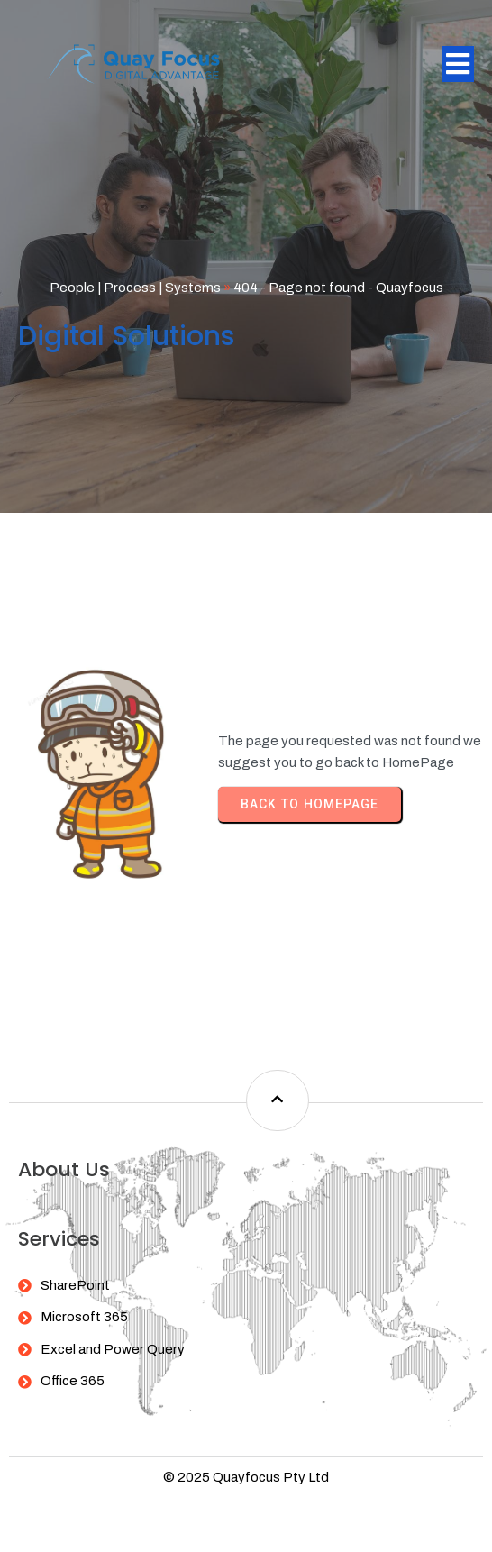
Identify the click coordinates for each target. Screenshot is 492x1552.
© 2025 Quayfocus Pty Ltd (246, 1477)
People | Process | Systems (135, 287)
